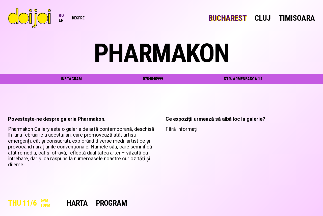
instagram (71, 79)
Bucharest (227, 18)
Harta (77, 203)
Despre (78, 18)
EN (61, 20)
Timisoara (297, 18)
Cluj (263, 18)
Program (111, 203)
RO (61, 15)
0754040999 (153, 78)
